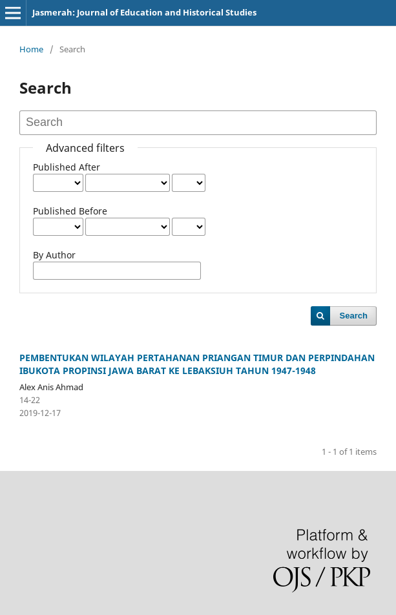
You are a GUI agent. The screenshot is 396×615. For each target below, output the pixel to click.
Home (31, 49)
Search (354, 315)
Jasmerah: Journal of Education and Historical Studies (144, 12)
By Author (54, 255)
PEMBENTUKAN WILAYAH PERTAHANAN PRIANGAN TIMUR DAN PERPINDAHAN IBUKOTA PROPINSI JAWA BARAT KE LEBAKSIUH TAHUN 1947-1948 (197, 364)
